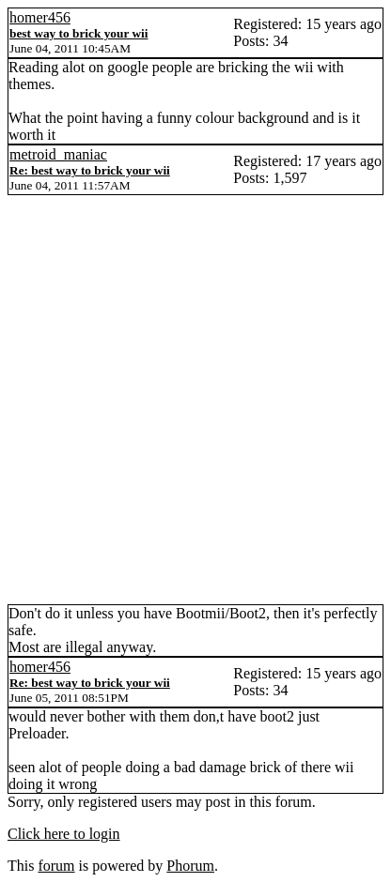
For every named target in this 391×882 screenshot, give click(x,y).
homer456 (39, 17)
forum (56, 866)
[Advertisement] (195, 400)
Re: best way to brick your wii (89, 170)
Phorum (190, 866)
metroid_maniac (58, 154)
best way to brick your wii (78, 33)
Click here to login (64, 834)
